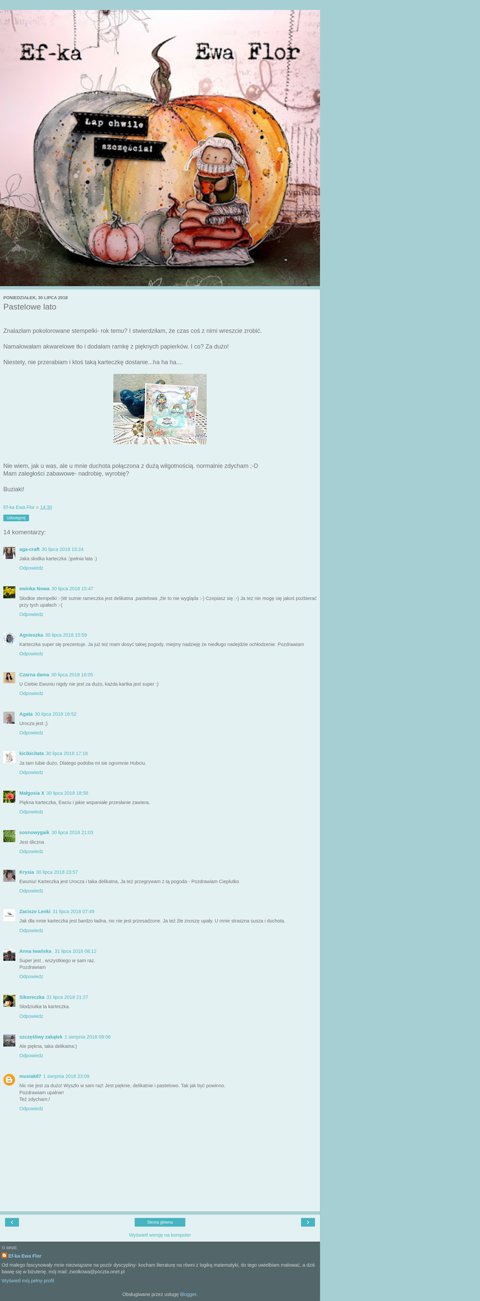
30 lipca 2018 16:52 (56, 714)
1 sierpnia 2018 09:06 (88, 1037)
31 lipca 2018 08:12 (76, 951)
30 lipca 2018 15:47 (72, 588)
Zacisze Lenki (35, 911)
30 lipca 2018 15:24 (63, 549)
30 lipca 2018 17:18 (67, 753)
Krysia (26, 872)
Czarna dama (34, 674)
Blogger (188, 1294)
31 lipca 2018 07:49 (74, 911)
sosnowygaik (34, 832)
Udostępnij (16, 518)
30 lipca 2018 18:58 (67, 793)
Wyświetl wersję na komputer (160, 1235)
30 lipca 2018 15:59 (66, 635)
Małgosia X (31, 793)
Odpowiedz (31, 568)
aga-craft (29, 549)
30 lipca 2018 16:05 (72, 674)
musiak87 (30, 1076)
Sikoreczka (31, 997)
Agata (26, 714)
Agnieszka (31, 635)
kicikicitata (31, 753)
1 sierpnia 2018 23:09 (66, 1076)
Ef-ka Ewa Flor (24, 1256)
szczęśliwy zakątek (41, 1037)
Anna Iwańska (36, 951)
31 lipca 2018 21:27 (67, 997)
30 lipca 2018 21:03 (72, 832)
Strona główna (160, 1222)
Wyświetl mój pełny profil (28, 1280)
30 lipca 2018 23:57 (57, 872)
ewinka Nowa (34, 588)
